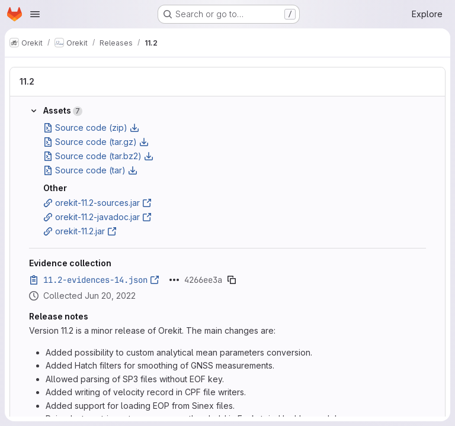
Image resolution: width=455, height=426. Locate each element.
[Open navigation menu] (34, 14)
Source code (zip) (91, 127)
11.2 (27, 81)
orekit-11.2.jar (80, 231)
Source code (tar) (90, 170)
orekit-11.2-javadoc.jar (97, 217)
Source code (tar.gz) (96, 142)
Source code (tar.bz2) (98, 156)
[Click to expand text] (174, 280)
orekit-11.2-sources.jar (97, 203)
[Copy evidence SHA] (231, 279)
